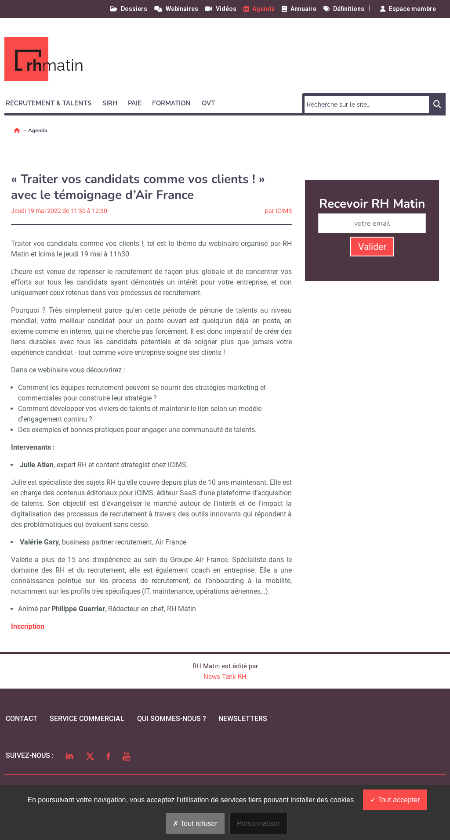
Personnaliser (258, 823)
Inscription (27, 626)
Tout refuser (195, 823)
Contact (21, 718)
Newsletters (242, 718)
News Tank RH (225, 677)
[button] (52, 102)
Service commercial (87, 718)
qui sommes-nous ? (171, 718)
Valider (372, 247)
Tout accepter (395, 800)
